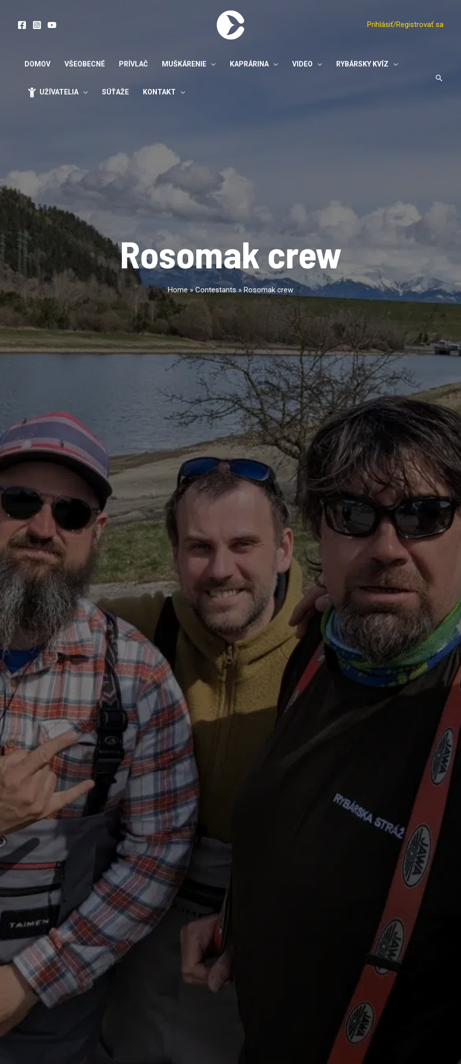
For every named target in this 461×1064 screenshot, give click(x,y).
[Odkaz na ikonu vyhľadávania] (439, 77)
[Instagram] (36, 24)
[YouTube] (51, 24)
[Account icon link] (405, 25)
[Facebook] (21, 24)
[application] (211, 64)
